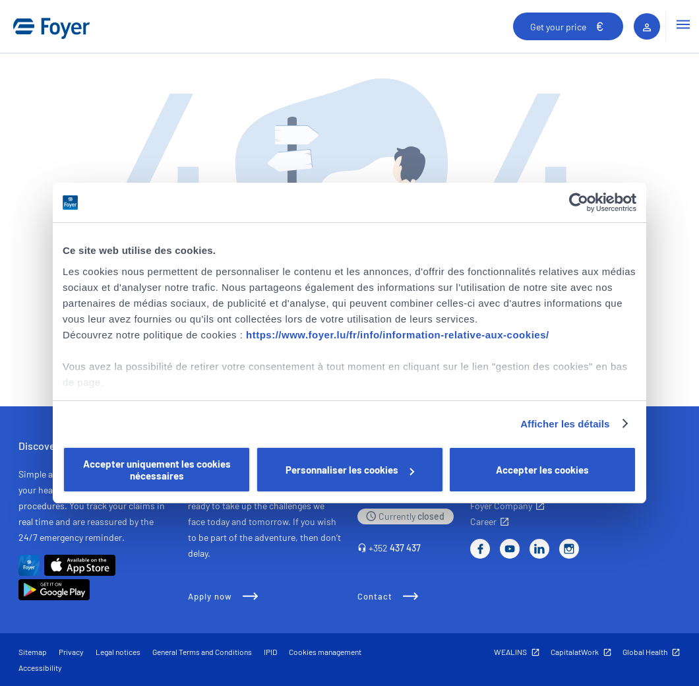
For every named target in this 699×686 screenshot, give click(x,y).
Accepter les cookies (542, 470)
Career (483, 521)
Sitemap (32, 651)
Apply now (210, 596)
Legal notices (118, 651)
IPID (270, 651)
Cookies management (325, 651)
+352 (395, 547)
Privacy (71, 651)
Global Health (645, 651)
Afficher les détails (564, 423)
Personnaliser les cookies (350, 470)
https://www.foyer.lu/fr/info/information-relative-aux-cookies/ (397, 334)
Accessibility (40, 667)
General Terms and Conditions (202, 651)
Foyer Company (501, 505)
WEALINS (510, 651)
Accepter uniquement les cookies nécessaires (157, 470)
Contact (374, 596)
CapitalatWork (575, 651)
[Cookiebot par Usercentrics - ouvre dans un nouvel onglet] (578, 202)
